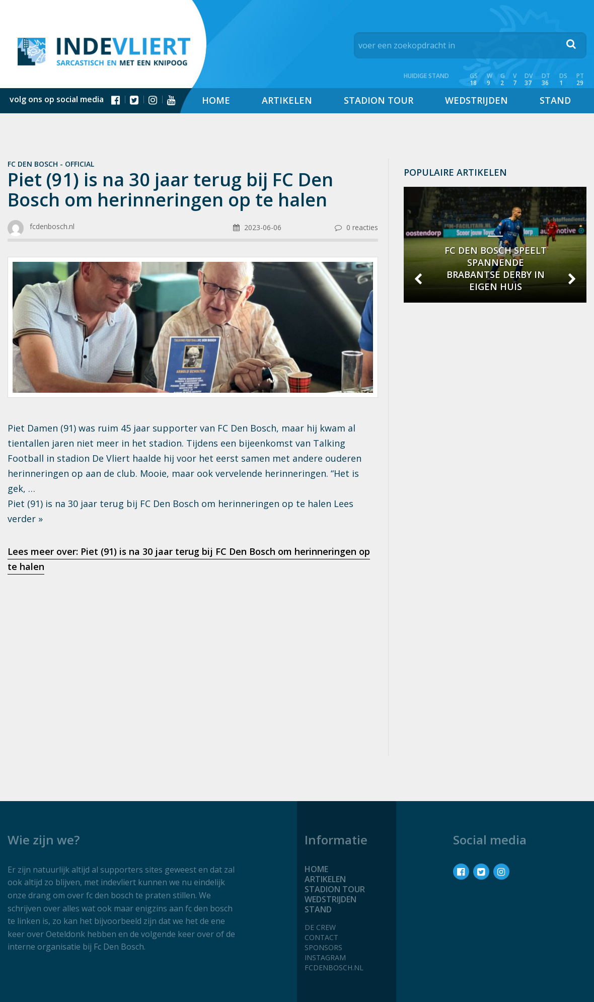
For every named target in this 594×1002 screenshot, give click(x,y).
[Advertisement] (193, 662)
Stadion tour (378, 100)
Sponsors (323, 947)
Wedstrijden (476, 100)
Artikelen (287, 100)
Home (216, 100)
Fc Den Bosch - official (51, 164)
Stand (555, 100)
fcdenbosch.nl (334, 967)
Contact (321, 937)
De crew (320, 927)
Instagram (325, 957)
